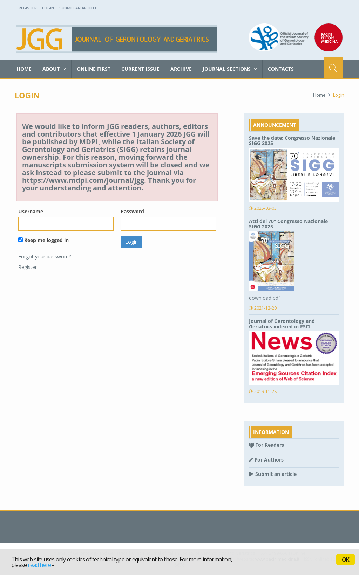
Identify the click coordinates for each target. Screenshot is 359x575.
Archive (181, 68)
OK (345, 559)
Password (132, 211)
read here (39, 565)
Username (30, 211)
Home (24, 68)
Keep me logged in (43, 240)
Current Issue (140, 68)
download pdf (264, 298)
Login (48, 8)
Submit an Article (78, 8)
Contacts (281, 68)
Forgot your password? (44, 256)
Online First (93, 68)
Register (28, 8)
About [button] (54, 68)
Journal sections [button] (230, 68)
